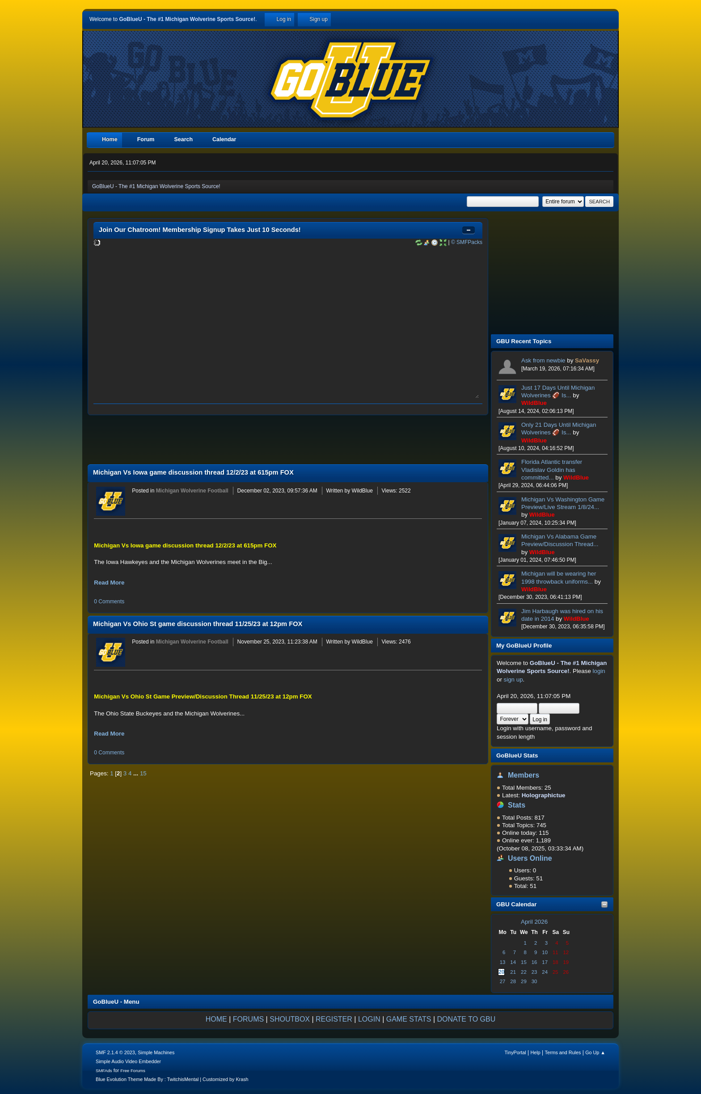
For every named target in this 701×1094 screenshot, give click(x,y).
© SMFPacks (466, 242)
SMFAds (104, 1070)
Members (523, 775)
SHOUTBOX (290, 1019)
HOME (216, 1019)
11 (555, 952)
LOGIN (369, 1019)
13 (503, 962)
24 (545, 972)
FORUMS (248, 1019)
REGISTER (334, 1019)
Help (536, 1052)
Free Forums (132, 1070)
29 (524, 981)
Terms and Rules (563, 1052)
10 (545, 952)
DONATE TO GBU (466, 1019)
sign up (513, 679)
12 (566, 952)
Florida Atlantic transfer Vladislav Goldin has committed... (551, 470)
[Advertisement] (560, 273)
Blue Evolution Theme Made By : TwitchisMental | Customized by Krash (172, 1079)
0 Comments (109, 601)
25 (555, 972)
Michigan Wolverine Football (192, 491)
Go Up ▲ (595, 1052)
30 (534, 981)
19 (566, 962)
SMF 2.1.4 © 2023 (115, 1052)
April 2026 (534, 921)
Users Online (530, 858)
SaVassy (587, 360)
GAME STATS (408, 1019)
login (599, 671)
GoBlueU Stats (517, 755)
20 (501, 972)
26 (566, 972)
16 (534, 962)
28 (513, 981)
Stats (516, 805)
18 (555, 962)
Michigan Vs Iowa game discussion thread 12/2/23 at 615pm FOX (193, 472)
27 (503, 981)
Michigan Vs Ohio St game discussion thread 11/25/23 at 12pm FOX (197, 623)
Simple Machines (156, 1052)
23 (534, 972)
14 (513, 962)
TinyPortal (515, 1052)
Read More (109, 582)
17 (545, 962)
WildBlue (534, 403)
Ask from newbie (543, 360)
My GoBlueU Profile (524, 645)
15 (524, 962)
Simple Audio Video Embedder (128, 1061)
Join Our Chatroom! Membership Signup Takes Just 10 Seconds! (200, 229)
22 (524, 972)
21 (513, 972)
